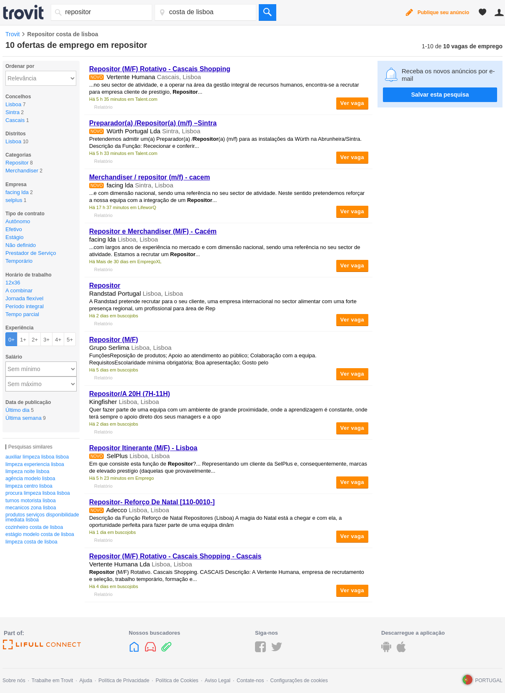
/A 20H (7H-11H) (129, 393)
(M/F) (113, 339)
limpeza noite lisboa (27, 471)
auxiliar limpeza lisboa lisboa (37, 456)
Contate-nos (250, 680)
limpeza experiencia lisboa (34, 464)
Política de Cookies (176, 680)
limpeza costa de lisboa (31, 541)
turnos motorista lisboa (30, 500)
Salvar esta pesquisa (440, 94)
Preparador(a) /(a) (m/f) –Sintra (153, 123)
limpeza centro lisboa (28, 486)
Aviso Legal (217, 680)
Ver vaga (352, 103)
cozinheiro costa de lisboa (34, 527)
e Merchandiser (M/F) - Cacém (153, 231)
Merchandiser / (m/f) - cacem (149, 177)
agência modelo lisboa (30, 478)
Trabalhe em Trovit (52, 680)
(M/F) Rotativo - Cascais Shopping (159, 68)
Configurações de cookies (299, 680)
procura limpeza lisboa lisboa (37, 493)
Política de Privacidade (123, 680)
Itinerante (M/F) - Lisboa (143, 447)
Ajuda (85, 680)
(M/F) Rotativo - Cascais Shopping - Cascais (175, 556)
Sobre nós (13, 680)
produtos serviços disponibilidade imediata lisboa (42, 517)
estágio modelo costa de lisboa (39, 534)
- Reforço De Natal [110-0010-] (152, 502)
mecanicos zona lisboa (30, 507)
